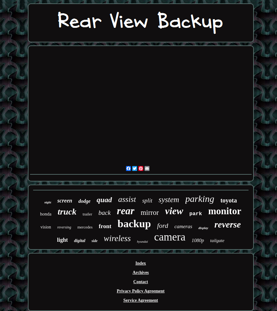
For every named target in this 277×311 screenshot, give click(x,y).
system (168, 199)
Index (140, 263)
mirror (150, 212)
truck (67, 211)
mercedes (85, 227)
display (203, 228)
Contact (140, 281)
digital (79, 240)
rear (126, 210)
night (47, 202)
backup (134, 223)
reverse (227, 224)
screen (64, 201)
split (147, 200)
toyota (228, 200)
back (104, 212)
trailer (87, 214)
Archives (140, 272)
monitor (224, 211)
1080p (198, 240)
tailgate (217, 240)
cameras (183, 226)
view (174, 210)
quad (104, 200)
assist (127, 199)
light (62, 240)
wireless (117, 238)
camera (169, 237)
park (195, 214)
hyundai (142, 241)
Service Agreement (140, 300)
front (105, 226)
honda (46, 213)
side (94, 241)
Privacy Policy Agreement (140, 291)
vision (46, 227)
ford (162, 225)
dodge (84, 201)
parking (199, 199)
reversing (64, 227)
